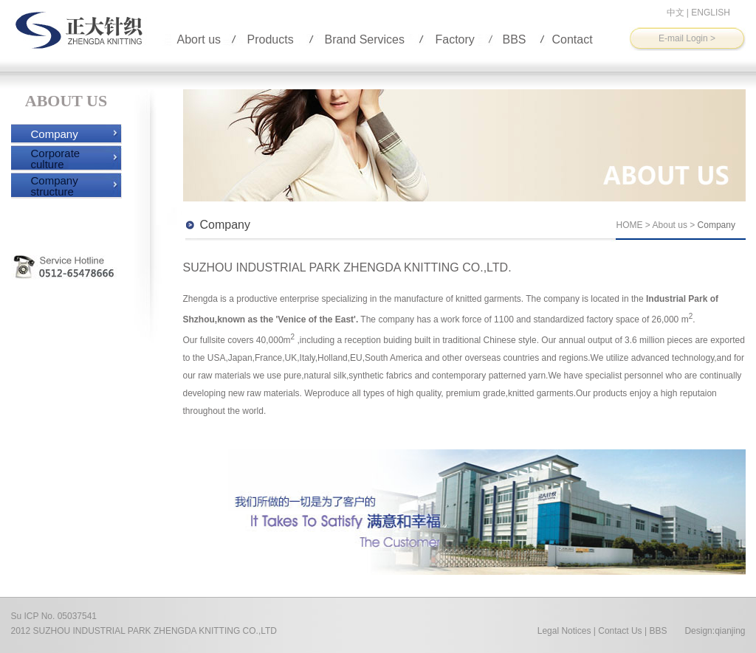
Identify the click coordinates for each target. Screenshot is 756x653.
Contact (572, 39)
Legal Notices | (566, 631)
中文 (675, 12)
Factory (455, 39)
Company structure (54, 186)
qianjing (730, 631)
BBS (514, 39)
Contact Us (620, 631)
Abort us (199, 39)
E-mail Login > (687, 38)
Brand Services (365, 39)
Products (270, 39)
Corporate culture (55, 158)
